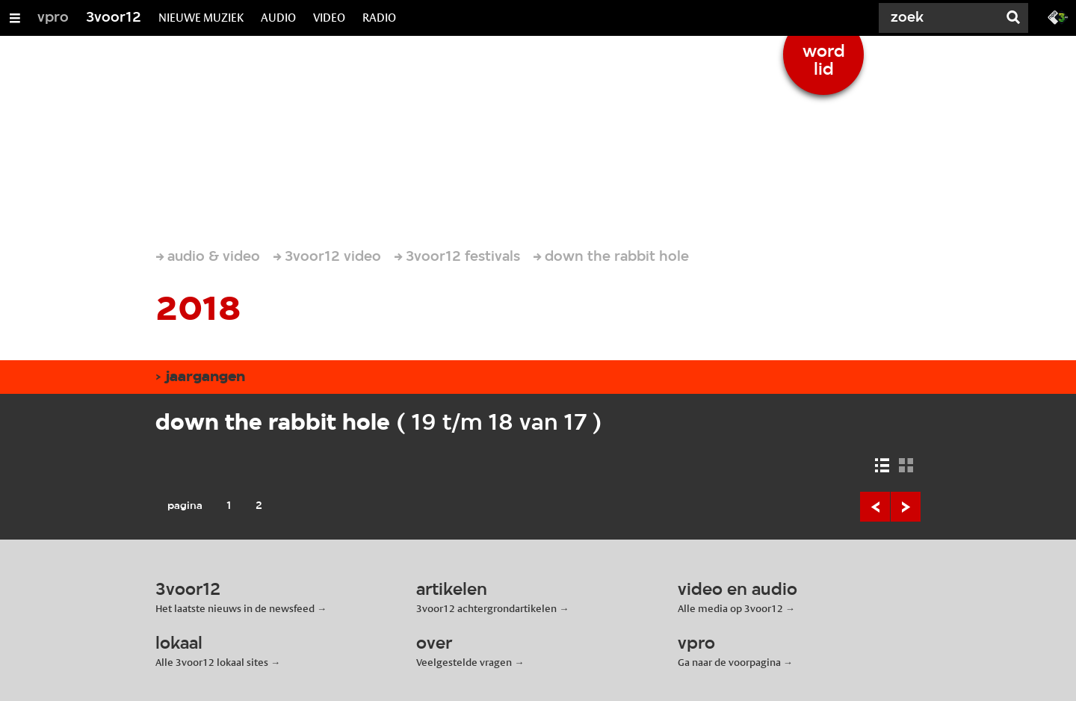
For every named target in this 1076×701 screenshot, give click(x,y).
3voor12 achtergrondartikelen (486, 608)
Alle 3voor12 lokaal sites (211, 662)
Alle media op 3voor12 (730, 608)
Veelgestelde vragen (464, 662)
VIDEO (329, 17)
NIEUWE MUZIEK (201, 17)
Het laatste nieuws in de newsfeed (235, 608)
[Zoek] (941, 18)
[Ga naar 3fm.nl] (1058, 16)
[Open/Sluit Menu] (15, 18)
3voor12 (113, 17)
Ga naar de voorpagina (729, 662)
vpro (53, 17)
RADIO (379, 17)
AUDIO (278, 17)
